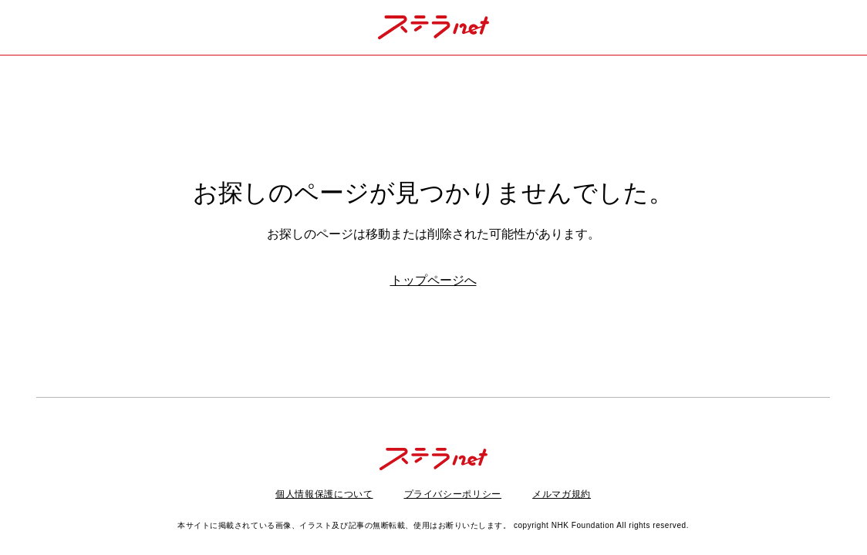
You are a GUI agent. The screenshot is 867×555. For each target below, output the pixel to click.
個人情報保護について (324, 494)
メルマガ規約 (561, 494)
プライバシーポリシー (453, 494)
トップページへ (433, 280)
